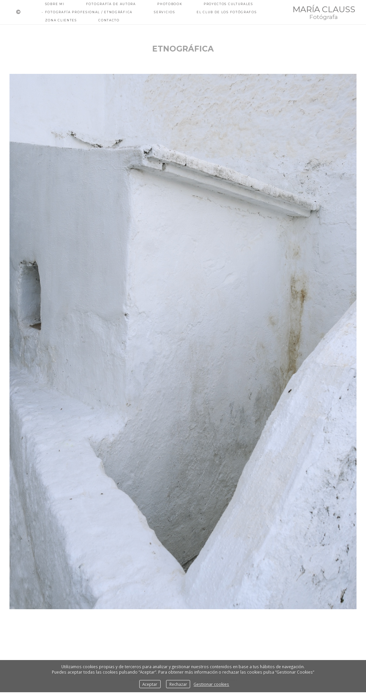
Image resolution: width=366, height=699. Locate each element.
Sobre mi (55, 4)
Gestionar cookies (211, 684)
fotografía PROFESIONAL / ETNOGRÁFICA (89, 12)
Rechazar (178, 684)
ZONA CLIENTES (61, 20)
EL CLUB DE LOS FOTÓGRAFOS (227, 12)
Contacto (109, 20)
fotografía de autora (111, 4)
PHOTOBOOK (169, 4)
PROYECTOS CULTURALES (228, 4)
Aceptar (149, 684)
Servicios (164, 12)
